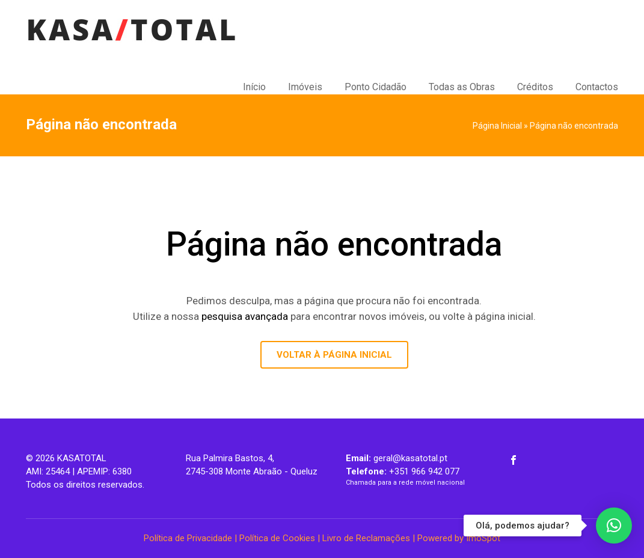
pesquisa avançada (244, 316)
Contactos (596, 87)
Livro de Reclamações (366, 538)
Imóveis (305, 87)
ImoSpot (483, 538)
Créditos (535, 87)
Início (254, 87)
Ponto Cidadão (375, 87)
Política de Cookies (277, 538)
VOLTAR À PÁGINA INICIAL (334, 354)
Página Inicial (497, 125)
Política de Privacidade (188, 538)
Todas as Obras (462, 87)
